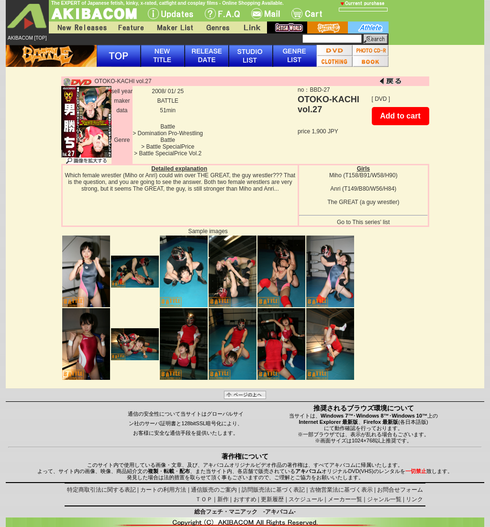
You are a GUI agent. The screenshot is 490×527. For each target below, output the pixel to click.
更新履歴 (272, 499)
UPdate (170, 14)
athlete (368, 27)
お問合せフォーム (400, 489)
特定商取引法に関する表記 (101, 489)
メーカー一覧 (345, 499)
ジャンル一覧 (384, 499)
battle (327, 27)
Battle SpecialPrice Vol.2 (170, 153)
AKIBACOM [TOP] (27, 38)
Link (251, 27)
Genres (217, 27)
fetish (287, 27)
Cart (307, 14)
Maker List (174, 27)
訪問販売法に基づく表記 (273, 489)
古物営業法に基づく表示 (341, 489)
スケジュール (306, 499)
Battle (167, 126)
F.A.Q (222, 14)
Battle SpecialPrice (170, 146)
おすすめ (245, 499)
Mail (265, 14)
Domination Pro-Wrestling (170, 133)
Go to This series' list (363, 222)
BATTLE (167, 100)
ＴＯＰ (203, 499)
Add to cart (400, 116)
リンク (414, 499)
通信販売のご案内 (214, 489)
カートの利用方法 (163, 489)
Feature (130, 27)
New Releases (80, 27)
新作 (223, 499)
